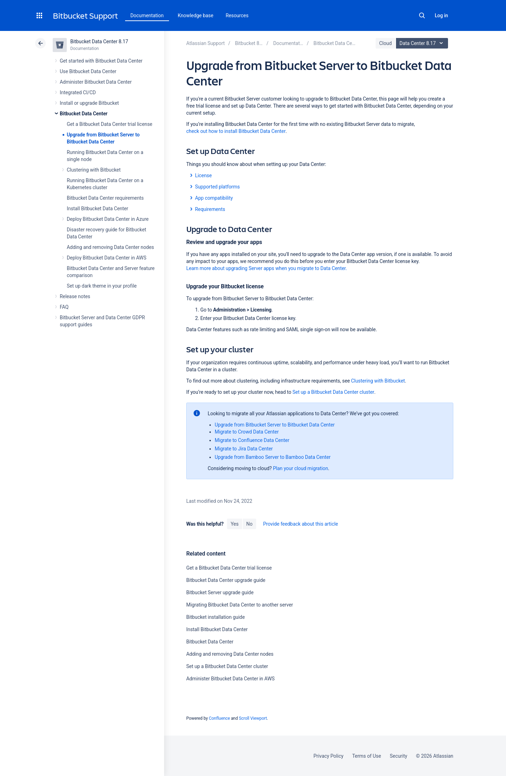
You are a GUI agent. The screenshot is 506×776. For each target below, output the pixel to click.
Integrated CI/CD (78, 92)
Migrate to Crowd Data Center (247, 432)
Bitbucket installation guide (215, 617)
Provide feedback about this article (300, 524)
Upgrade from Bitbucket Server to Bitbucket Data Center (275, 425)
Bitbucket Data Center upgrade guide (225, 580)
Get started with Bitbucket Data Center (101, 61)
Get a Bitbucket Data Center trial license (109, 124)
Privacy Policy (328, 756)
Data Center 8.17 (423, 43)
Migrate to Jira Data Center (244, 448)
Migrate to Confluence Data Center (252, 440)
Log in (441, 15)
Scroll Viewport (253, 718)
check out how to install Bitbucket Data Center (236, 131)
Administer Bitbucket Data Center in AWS (230, 678)
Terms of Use (366, 756)
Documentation (147, 15)
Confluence (219, 718)
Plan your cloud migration (300, 468)
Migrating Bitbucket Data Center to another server (239, 605)
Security (398, 756)
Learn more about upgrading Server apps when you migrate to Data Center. (266, 268)
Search (422, 15)
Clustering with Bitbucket (94, 170)
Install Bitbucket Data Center (97, 208)
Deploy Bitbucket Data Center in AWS (106, 258)
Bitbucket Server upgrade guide (220, 592)
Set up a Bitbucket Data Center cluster (333, 392)
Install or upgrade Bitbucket (89, 103)
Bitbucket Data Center (84, 113)
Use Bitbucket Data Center (88, 71)
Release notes (75, 296)
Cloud (385, 43)
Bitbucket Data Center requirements (105, 198)
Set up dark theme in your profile (102, 286)
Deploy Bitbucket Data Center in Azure (108, 219)
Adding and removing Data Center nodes (110, 247)
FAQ (64, 307)
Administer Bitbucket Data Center (96, 82)
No (249, 524)
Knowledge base (196, 15)
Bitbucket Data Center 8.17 (99, 41)
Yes (234, 524)
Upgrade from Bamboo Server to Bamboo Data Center (273, 457)
